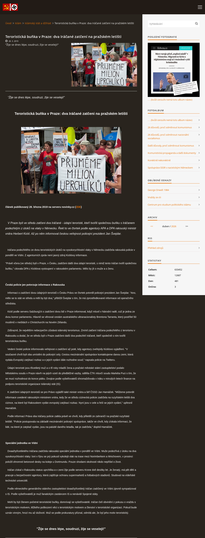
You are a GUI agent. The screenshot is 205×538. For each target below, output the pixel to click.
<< (151, 226)
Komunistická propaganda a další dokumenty (172, 153)
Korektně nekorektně (159, 160)
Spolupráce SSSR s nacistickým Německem (170, 167)
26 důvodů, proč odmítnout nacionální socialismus (168, 136)
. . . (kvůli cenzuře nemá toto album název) (170, 99)
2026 (173, 226)
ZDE (78, 207)
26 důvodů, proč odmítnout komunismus (170, 127)
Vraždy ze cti (154, 197)
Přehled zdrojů (155, 248)
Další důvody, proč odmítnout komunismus (171, 145)
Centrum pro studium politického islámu (169, 204)
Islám (18, 23)
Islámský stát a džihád (38, 23)
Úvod (8, 23)
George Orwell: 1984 (158, 190)
